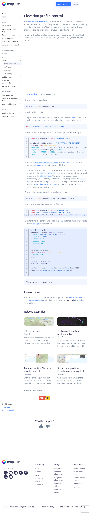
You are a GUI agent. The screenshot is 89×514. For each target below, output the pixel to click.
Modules (7, 70)
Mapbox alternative (58, 472)
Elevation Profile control (38, 21)
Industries (58, 468)
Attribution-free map (79, 478)
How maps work (8, 95)
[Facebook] (20, 471)
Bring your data (8, 38)
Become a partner (39, 479)
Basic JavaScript (48, 94)
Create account (63, 4)
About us (38, 468)
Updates (5, 17)
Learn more (6, 407)
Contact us (39, 484)
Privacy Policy (48, 506)
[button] (55, 281)
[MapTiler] (11, 4)
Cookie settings (79, 506)
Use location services (10, 41)
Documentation (79, 468)
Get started (6, 26)
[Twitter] (5, 471)
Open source (78, 483)
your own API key (70, 162)
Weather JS (8, 74)
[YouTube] (5, 475)
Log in (75, 4)
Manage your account (10, 45)
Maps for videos (57, 484)
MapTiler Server (8, 113)
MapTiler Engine (8, 116)
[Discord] (10, 475)
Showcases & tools (78, 472)
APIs (3, 57)
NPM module (31, 94)
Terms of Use (63, 506)
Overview (5, 54)
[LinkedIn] (15, 471)
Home (4, 13)
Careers (38, 471)
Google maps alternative (59, 478)
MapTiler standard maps (46, 184)
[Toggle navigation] (85, 4)
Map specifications (9, 104)
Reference (8, 67)
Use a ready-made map (9, 30)
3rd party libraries (9, 86)
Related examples (8, 410)
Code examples (10, 64)
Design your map (8, 35)
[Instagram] (25, 471)
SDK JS (4, 60)
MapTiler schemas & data (9, 99)
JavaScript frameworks (6, 81)
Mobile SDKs (6, 77)
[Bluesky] (10, 471)
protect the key (40, 165)
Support (76, 487)
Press (37, 475)
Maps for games (57, 490)
